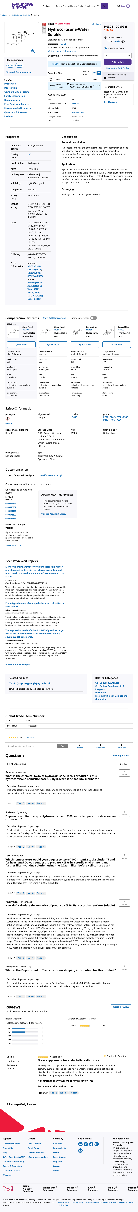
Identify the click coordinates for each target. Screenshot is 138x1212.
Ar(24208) (38, 295)
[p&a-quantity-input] (118, 55)
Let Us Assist (111, 102)
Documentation (12, 100)
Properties (10, 83)
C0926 (12, 683)
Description (10, 87)
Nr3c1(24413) (34, 298)
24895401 (75, 104)
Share (96, 24)
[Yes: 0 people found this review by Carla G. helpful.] (53, 1092)
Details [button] (117, 41)
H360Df (74, 417)
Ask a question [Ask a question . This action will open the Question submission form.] (69, 51)
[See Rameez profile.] (10, 772)
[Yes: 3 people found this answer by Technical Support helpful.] (20, 958)
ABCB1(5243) (33, 266)
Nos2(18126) (33, 292)
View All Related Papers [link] (18, 664)
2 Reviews (30, 737)
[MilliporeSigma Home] (22, 6)
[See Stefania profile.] (10, 812)
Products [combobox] (46, 6)
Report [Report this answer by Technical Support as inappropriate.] (40, 803)
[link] (13, 737)
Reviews (8, 116)
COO (19, 65)
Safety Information (14, 95)
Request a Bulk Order (117, 68)
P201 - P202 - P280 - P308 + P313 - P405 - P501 (116, 418)
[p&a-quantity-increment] (129, 55)
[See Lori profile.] (8, 856)
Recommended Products (17, 108)
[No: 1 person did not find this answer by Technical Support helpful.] (30, 958)
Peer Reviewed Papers (16, 104)
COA (10, 65)
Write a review (122, 1007)
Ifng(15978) (33, 289)
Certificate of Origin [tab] (51, 475)
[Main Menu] (6, 6)
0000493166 (10, 518)
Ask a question (121, 755)
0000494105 (10, 511)
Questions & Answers (15, 112)
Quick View (21, 344)
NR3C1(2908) (33, 272)
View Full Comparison (54, 318)
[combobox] (74, 6)
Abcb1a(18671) (34, 282)
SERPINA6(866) (35, 276)
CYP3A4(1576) (34, 269)
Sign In (55, 64)
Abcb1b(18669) (34, 285)
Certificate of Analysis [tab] (21, 475)
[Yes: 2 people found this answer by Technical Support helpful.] (20, 893)
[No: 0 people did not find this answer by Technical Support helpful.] (30, 803)
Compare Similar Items (16, 91)
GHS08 (8, 423)
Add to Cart (118, 61)
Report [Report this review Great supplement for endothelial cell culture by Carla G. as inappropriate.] (73, 1092)
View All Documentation (19, 72)
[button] (118, 48)
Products (3, 15)
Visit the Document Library (53, 514)
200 (29, 154)
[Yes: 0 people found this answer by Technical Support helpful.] (20, 803)
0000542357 (10, 503)
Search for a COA (13, 545)
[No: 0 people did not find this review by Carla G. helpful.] (63, 1092)
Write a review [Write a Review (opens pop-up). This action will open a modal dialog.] (54, 51)
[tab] (6, 15)
